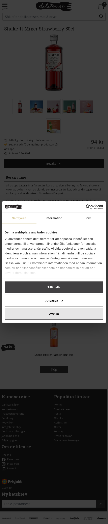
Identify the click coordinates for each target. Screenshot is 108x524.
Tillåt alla (54, 287)
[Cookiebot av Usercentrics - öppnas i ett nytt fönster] (85, 206)
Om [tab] (88, 218)
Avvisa (54, 313)
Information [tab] (54, 218)
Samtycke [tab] (19, 218)
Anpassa (54, 300)
